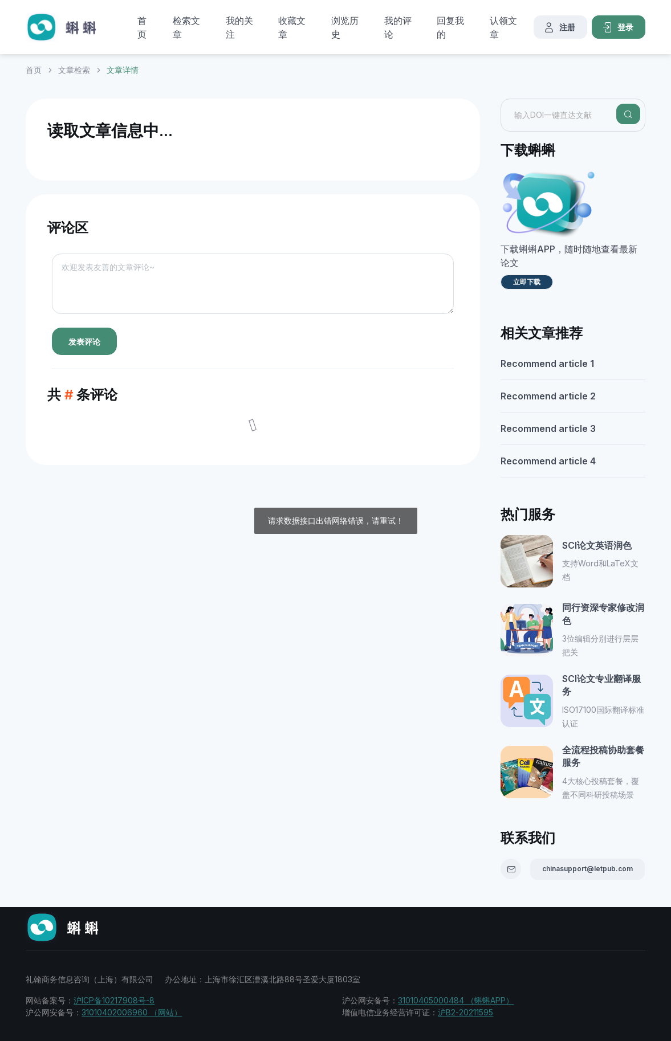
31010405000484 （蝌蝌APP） (456, 1000)
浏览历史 (345, 27)
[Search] (628, 114)
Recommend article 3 (548, 428)
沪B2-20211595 (465, 1012)
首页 (142, 27)
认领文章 (503, 27)
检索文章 (186, 27)
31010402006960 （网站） (132, 1012)
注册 (559, 27)
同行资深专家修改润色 (603, 614)
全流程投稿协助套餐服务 (603, 756)
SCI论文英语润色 (597, 545)
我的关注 (239, 27)
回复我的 (450, 27)
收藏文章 (292, 27)
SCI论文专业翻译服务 (601, 685)
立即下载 (526, 281)
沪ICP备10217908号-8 (114, 1000)
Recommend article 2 (548, 396)
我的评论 (398, 27)
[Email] (511, 869)
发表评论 (84, 341)
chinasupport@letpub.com (587, 868)
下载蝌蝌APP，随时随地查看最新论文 (569, 255)
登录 (617, 27)
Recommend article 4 (548, 461)
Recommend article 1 (547, 363)
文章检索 (74, 70)
